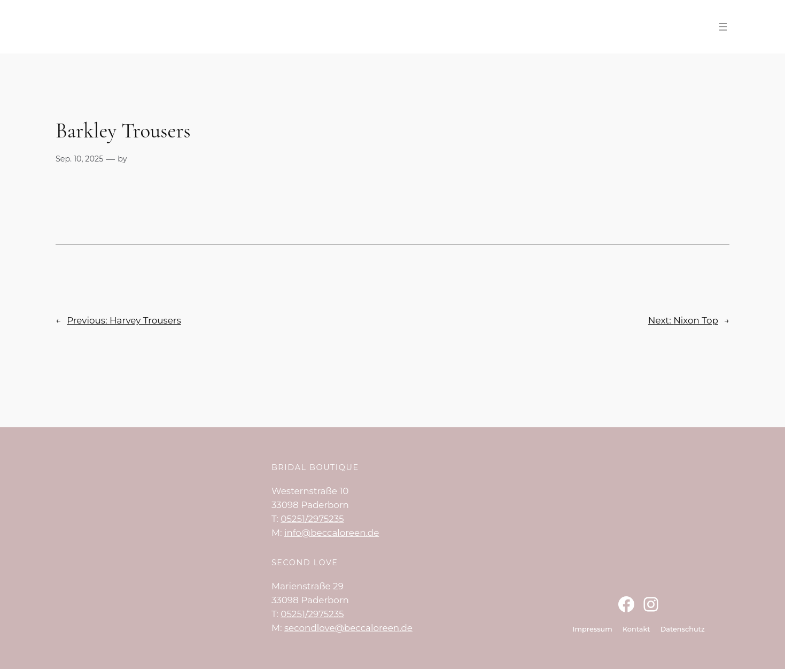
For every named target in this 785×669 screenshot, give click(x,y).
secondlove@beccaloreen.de (348, 627)
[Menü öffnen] (723, 26)
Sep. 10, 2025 (79, 159)
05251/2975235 (312, 518)
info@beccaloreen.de (331, 532)
